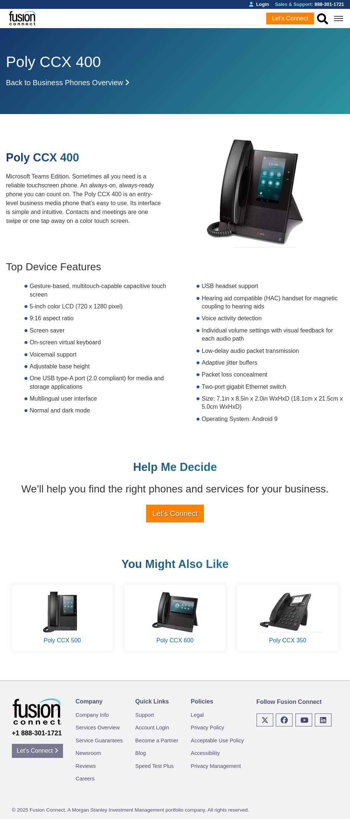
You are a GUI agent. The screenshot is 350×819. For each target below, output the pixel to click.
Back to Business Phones (67, 82)
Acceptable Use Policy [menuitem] (217, 740)
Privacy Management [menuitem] (216, 766)
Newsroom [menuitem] (88, 753)
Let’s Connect (290, 18)
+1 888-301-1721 (37, 733)
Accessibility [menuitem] (205, 753)
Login (259, 4)
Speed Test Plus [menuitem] (154, 766)
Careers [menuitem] (85, 779)
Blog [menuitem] (140, 753)
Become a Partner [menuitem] (156, 740)
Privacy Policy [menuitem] (207, 728)
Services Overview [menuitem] (98, 728)
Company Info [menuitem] (92, 715)
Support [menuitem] (144, 715)
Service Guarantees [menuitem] (99, 740)
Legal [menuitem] (197, 715)
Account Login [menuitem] (152, 728)
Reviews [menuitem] (86, 766)
